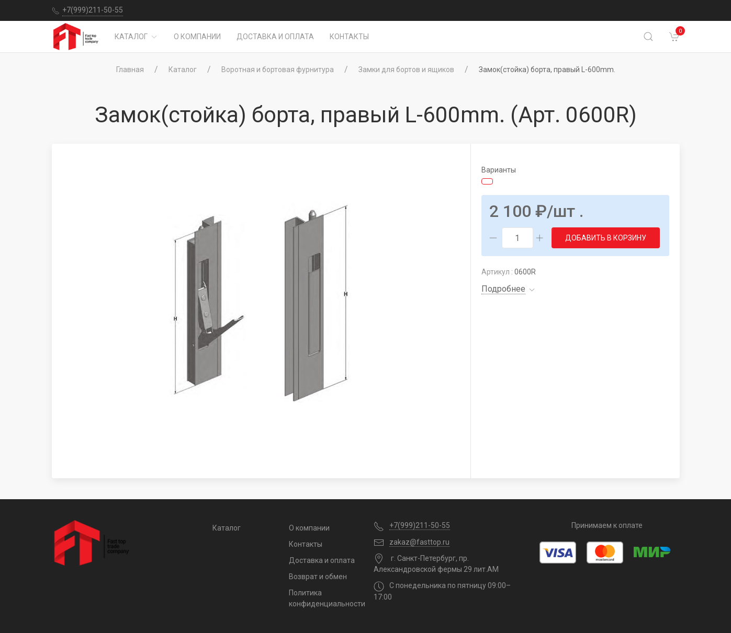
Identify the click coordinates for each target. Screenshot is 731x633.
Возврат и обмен (318, 576)
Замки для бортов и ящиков (406, 69)
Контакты (349, 36)
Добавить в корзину (605, 238)
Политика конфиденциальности (323, 598)
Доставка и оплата (275, 36)
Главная (130, 69)
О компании (197, 36)
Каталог (136, 36)
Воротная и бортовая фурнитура (277, 69)
